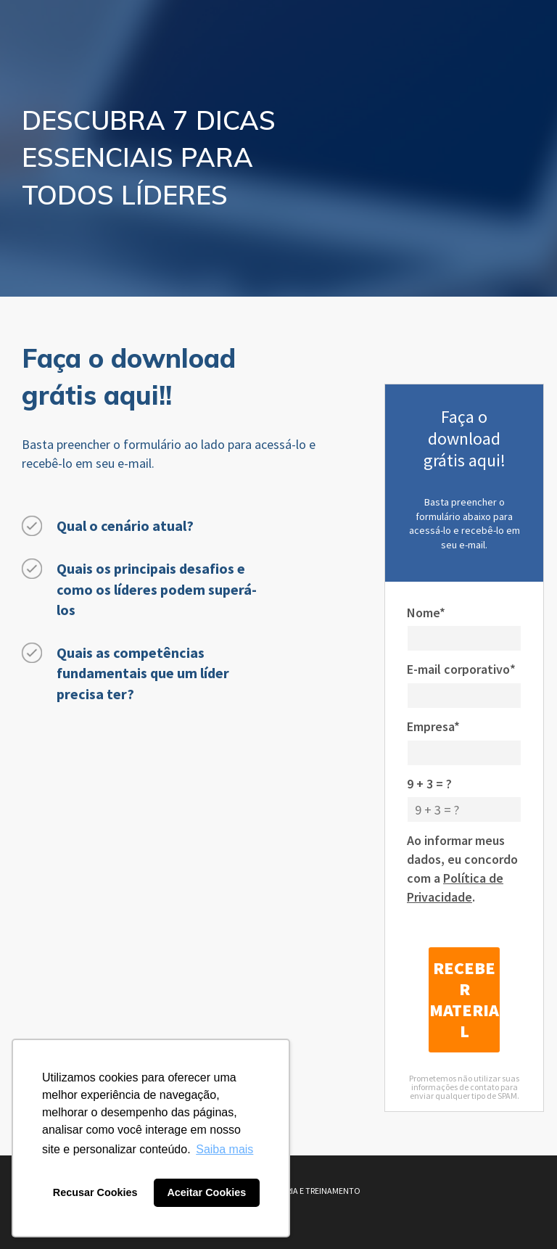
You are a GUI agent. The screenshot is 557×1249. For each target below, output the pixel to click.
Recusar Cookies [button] (95, 1192)
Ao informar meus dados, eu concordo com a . (462, 868)
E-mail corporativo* (461, 669)
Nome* (426, 612)
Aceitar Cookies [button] (206, 1192)
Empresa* (433, 726)
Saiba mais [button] (224, 1149)
